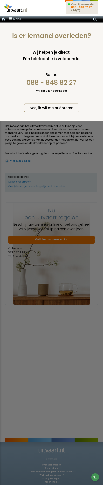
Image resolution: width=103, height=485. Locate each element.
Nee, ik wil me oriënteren (52, 107)
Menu (17, 19)
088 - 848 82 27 (51, 82)
